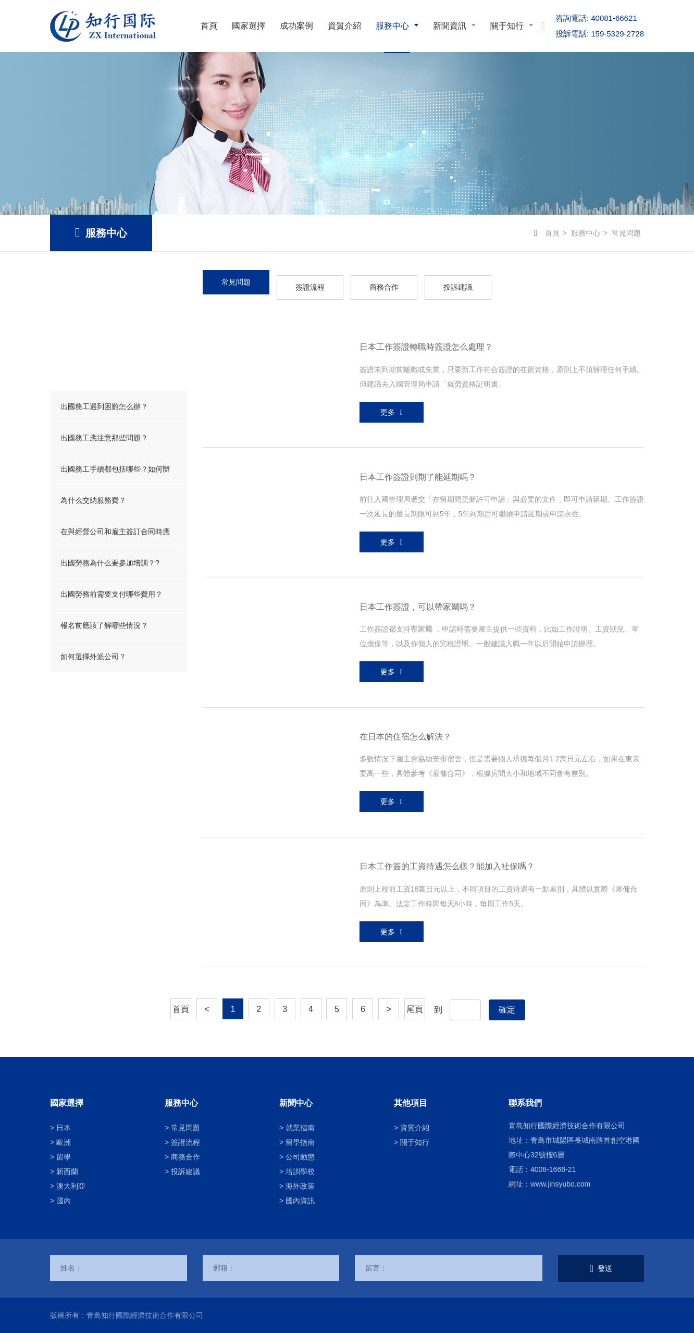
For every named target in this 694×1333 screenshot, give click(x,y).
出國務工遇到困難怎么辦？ (104, 406)
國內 (63, 1200)
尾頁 (414, 1009)
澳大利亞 (70, 1186)
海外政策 (300, 1186)
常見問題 (626, 233)
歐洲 (63, 1142)
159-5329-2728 (599, 34)
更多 (387, 412)
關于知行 (507, 25)
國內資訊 (300, 1200)
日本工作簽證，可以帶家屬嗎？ (418, 606)
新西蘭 (67, 1171)
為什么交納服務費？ (93, 500)
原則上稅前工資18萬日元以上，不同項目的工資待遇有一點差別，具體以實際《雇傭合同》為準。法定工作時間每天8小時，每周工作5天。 (499, 896)
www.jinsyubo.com (560, 1184)
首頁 (209, 25)
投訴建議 (458, 287)
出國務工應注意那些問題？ (104, 438)
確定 (507, 1009)
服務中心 (392, 25)
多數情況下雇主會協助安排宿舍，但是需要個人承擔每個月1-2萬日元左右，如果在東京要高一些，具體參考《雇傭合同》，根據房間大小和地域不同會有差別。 (500, 766)
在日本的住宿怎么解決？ (405, 736)
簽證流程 (310, 287)
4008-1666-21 (553, 1169)
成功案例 (296, 25)
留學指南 (300, 1142)
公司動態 (300, 1157)
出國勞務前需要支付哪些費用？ (111, 594)
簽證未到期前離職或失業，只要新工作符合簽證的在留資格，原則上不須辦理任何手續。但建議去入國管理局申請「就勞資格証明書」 (502, 376)
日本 (63, 1128)
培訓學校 (300, 1171)
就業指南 (300, 1128)
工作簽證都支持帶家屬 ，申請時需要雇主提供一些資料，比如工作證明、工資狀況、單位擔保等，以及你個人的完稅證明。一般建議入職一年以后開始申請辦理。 (499, 636)
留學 (63, 1157)
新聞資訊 (449, 25)
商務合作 (384, 287)
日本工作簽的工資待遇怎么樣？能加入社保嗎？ (447, 866)
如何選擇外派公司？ (93, 656)
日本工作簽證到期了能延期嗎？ (418, 477)
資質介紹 (344, 25)
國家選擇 (248, 25)
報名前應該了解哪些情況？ (104, 625)
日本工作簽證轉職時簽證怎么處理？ (426, 346)
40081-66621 (596, 18)
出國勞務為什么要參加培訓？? (109, 563)
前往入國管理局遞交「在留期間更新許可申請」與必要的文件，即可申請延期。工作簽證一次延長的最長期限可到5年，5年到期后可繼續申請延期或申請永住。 (502, 506)
